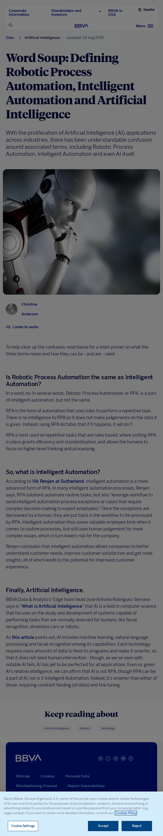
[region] (81, 814)
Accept (103, 826)
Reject (137, 826)
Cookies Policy (125, 813)
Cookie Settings (23, 826)
